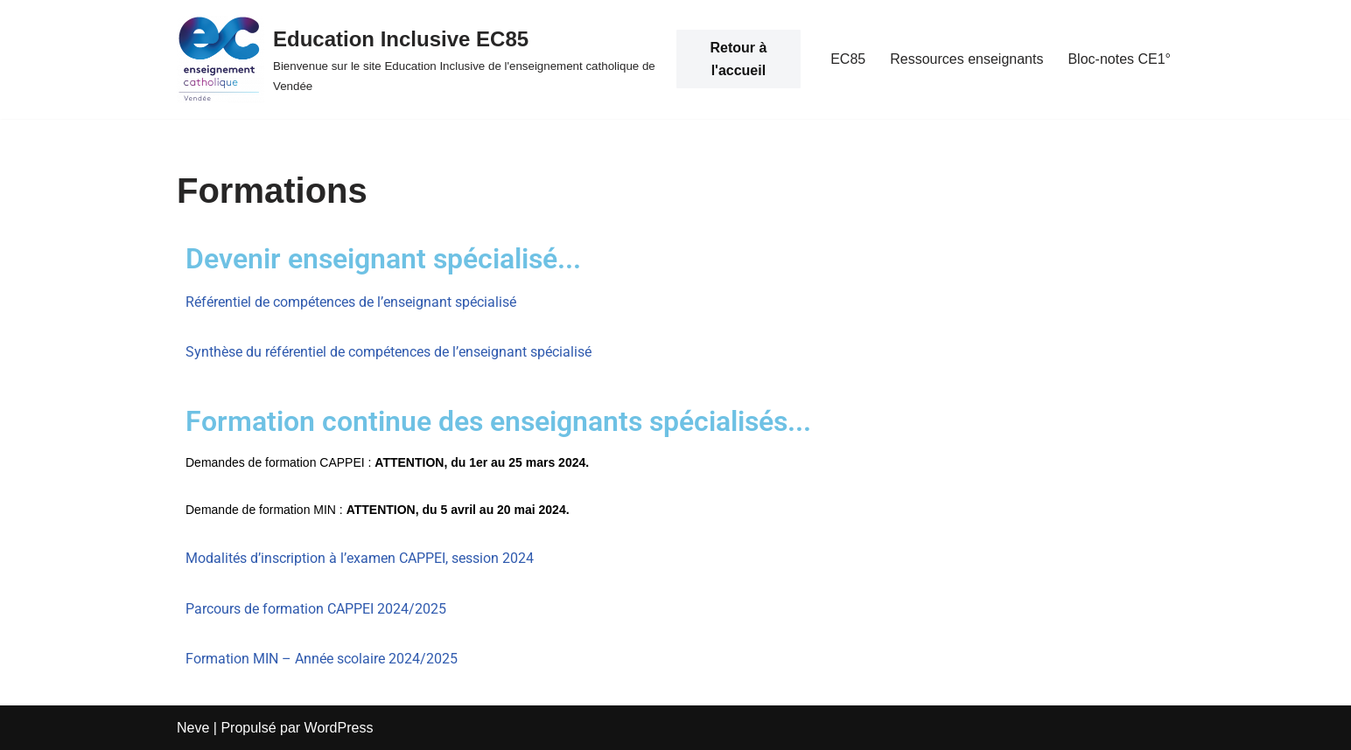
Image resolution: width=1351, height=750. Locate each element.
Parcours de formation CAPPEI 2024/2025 (316, 609)
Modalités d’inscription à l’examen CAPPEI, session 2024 (360, 558)
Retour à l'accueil (738, 59)
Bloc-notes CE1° (1119, 59)
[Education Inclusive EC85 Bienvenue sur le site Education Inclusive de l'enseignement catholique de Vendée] (418, 59)
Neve (193, 727)
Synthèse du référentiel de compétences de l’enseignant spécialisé (389, 352)
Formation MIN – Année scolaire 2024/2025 (322, 658)
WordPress (339, 727)
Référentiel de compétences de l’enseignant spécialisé (351, 302)
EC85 (847, 59)
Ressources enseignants (966, 59)
